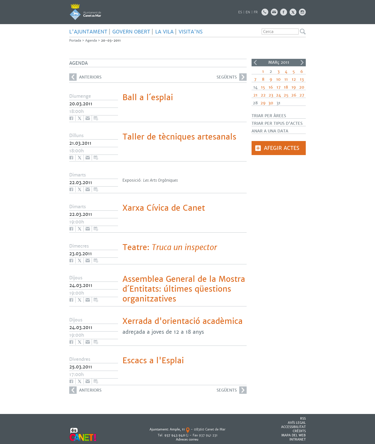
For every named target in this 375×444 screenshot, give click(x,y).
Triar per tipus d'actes (277, 123)
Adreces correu (187, 439)
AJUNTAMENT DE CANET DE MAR (85, 11)
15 (263, 87)
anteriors (85, 77)
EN (248, 12)
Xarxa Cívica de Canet (163, 208)
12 (294, 79)
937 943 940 (174, 435)
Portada (75, 40)
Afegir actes (281, 148)
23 (271, 95)
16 (271, 87)
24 (278, 95)
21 (255, 95)
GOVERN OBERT (131, 32)
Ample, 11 (177, 429)
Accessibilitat (293, 427)
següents (232, 77)
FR (256, 12)
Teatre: (169, 247)
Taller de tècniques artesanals (179, 137)
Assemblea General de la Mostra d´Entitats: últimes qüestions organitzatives (183, 289)
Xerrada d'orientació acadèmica (182, 321)
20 (301, 87)
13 (302, 79)
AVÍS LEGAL (297, 423)
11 (286, 79)
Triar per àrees (269, 115)
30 (270, 103)
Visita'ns (191, 32)
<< (255, 62)
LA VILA (164, 32)
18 (286, 87)
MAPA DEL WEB (293, 435)
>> (302, 62)
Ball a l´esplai (147, 97)
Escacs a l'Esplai (153, 360)
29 (263, 103)
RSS (303, 418)
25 (286, 95)
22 (263, 95)
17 (278, 87)
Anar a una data (270, 131)
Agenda (91, 40)
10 (278, 79)
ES (240, 12)
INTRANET (298, 439)
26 (293, 95)
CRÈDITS (299, 431)
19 (293, 87)
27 (301, 95)
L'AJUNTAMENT (88, 32)
